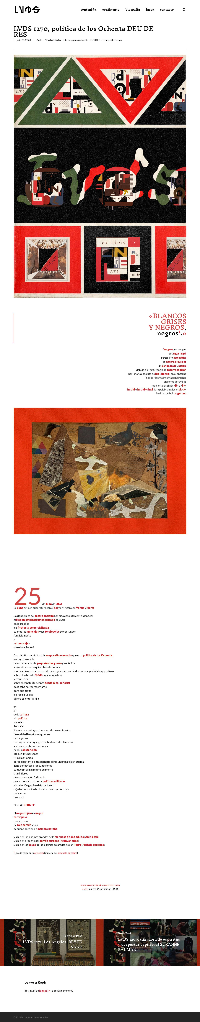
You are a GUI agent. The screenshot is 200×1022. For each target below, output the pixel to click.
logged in (44, 990)
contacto (167, 9)
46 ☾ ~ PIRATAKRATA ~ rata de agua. (56, 39)
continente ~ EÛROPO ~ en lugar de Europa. (99, 39)
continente (110, 9)
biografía (132, 9)
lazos (150, 9)
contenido (88, 9)
